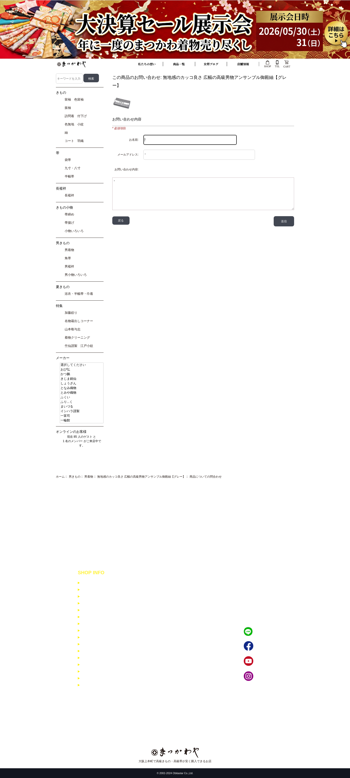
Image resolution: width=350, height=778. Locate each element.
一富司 (81, 416)
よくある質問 (91, 637)
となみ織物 (81, 388)
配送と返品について (96, 590)
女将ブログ (211, 64)
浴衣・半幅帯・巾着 (78, 294)
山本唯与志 (71, 329)
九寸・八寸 (71, 168)
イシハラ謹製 (81, 411)
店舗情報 (243, 64)
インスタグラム (267, 676)
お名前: (134, 139)
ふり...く (81, 402)
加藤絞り (70, 313)
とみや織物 (81, 392)
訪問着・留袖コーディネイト (102, 665)
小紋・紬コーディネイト (99, 651)
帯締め (68, 214)
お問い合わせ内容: (126, 169)
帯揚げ (68, 222)
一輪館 (81, 420)
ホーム (60, 476)
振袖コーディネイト (96, 658)
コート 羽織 (73, 141)
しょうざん (81, 383)
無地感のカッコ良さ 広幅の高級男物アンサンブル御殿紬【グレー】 (141, 476)
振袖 (67, 108)
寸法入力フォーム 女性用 (100, 678)
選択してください (81, 365)
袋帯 (67, 160)
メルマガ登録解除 (94, 644)
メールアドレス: (128, 154)
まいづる (81, 406)
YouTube (262, 661)
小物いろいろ (73, 231)
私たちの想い (147, 64)
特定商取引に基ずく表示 (99, 596)
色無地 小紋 (73, 124)
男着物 (88, 476)
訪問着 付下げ (75, 116)
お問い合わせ (91, 630)
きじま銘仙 (81, 379)
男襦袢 (68, 266)
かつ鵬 (81, 374)
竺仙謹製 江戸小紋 (78, 346)
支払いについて (93, 583)
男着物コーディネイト (98, 671)
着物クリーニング (76, 337)
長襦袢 (68, 195)
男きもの (74, 476)
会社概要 (88, 617)
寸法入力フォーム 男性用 (100, 685)
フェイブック (265, 646)
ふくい (81, 397)
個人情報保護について (98, 603)
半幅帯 (68, 176)
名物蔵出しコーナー (78, 321)
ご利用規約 (90, 610)
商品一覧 (179, 64)
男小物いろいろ (75, 275)
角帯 (67, 258)
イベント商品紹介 (94, 624)
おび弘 (81, 369)
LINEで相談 (264, 631)
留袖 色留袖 (73, 99)
